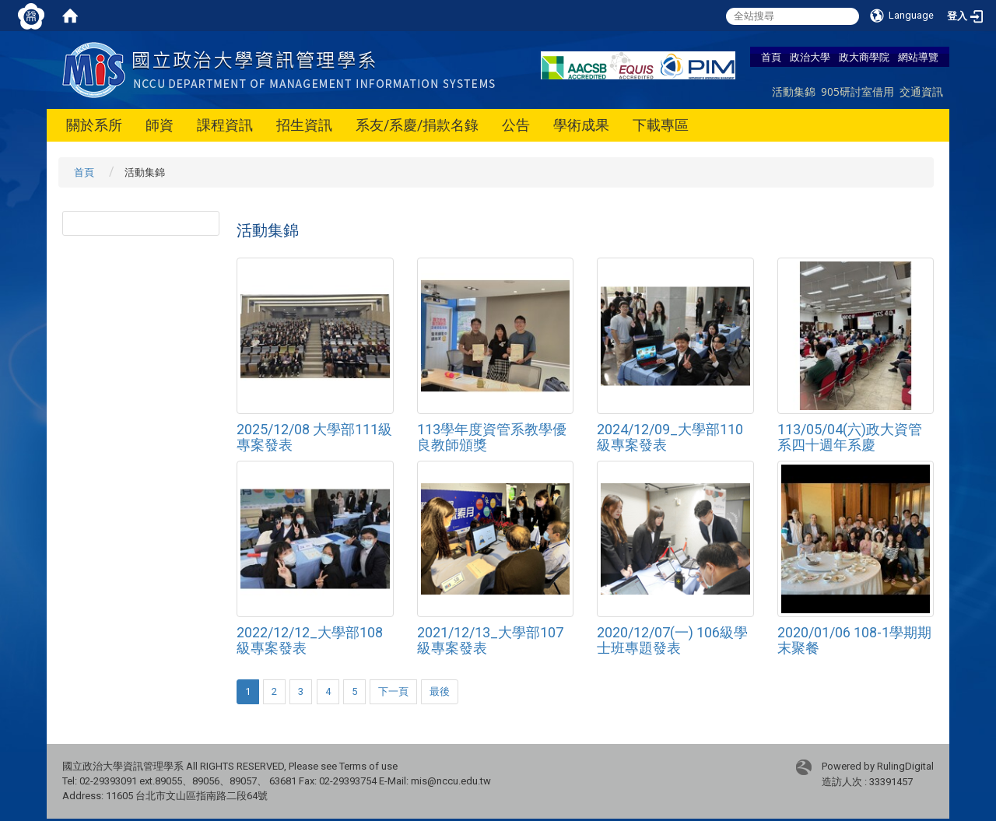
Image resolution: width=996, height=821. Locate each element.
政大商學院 (864, 57)
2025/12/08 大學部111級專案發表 (314, 437)
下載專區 (661, 125)
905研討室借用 (857, 91)
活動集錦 (793, 91)
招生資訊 (304, 125)
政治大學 (810, 57)
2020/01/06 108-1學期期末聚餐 (854, 640)
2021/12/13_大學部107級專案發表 (490, 640)
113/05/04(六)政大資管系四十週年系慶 (849, 437)
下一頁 (393, 691)
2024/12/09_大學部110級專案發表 (670, 437)
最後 (440, 691)
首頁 (771, 57)
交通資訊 (921, 91)
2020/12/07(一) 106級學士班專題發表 (672, 640)
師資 (160, 125)
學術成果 (581, 125)
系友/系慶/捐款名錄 (417, 125)
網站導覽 (918, 57)
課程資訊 (225, 125)
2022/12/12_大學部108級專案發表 (310, 640)
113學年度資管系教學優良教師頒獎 (491, 437)
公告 (516, 125)
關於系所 (94, 125)
